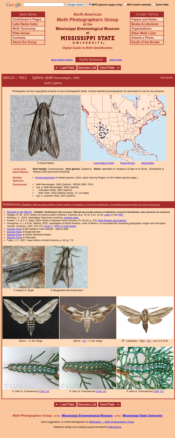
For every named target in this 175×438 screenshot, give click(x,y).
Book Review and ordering (112, 220)
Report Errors (127, 163)
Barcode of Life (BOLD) (19, 212)
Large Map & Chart (104, 163)
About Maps (147, 163)
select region (115, 60)
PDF (120, 214)
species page (71, 217)
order (107, 214)
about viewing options (62, 60)
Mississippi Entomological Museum (87, 415)
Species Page (14, 228)
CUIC (42, 391)
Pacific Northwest (91, 59)
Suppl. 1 (48, 226)
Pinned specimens (45, 177)
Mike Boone (115, 427)
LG (84, 340)
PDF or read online (65, 226)
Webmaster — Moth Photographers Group (111, 421)
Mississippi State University (143, 415)
